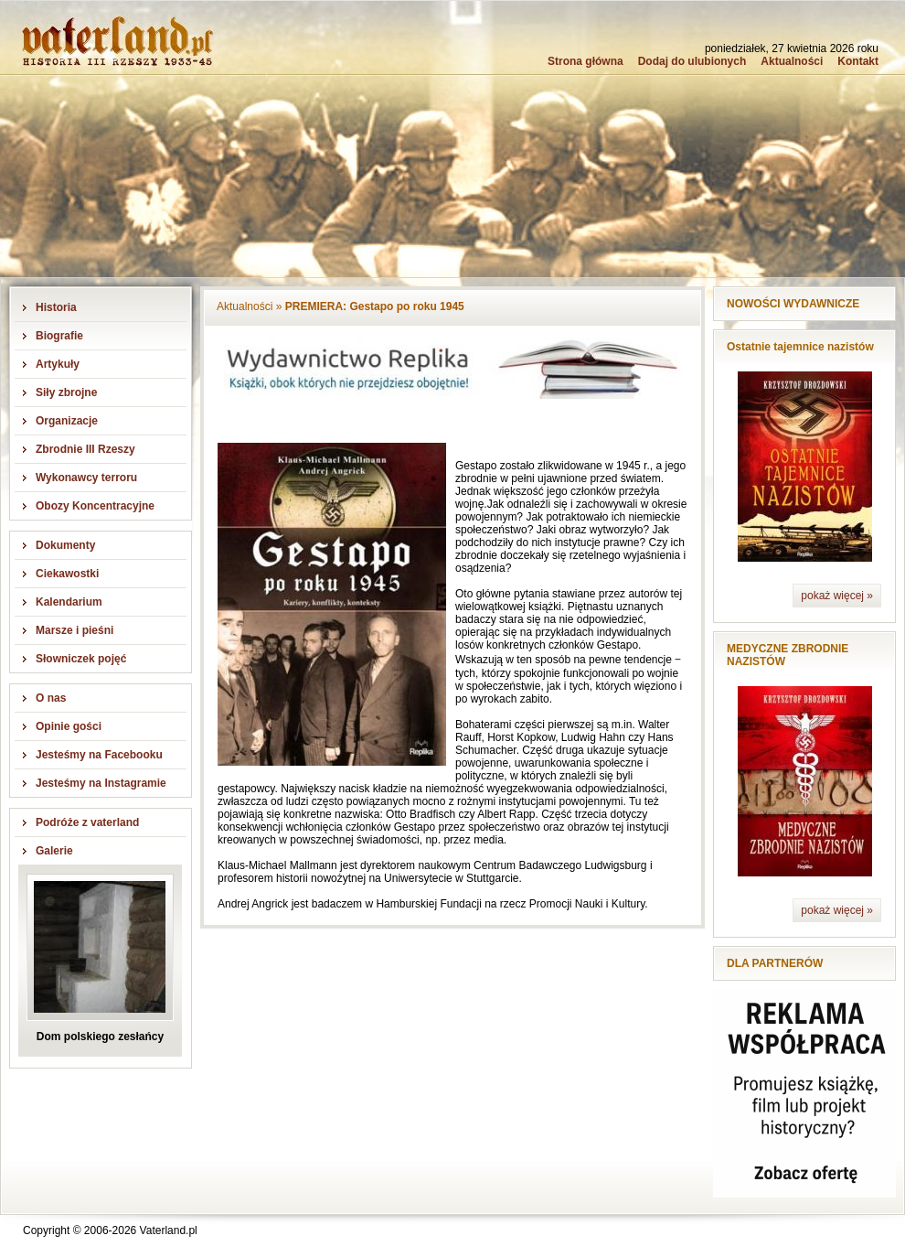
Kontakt (857, 61)
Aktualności (792, 61)
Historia (56, 307)
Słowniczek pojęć (81, 658)
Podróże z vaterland (87, 822)
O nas (51, 698)
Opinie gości (68, 726)
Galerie (54, 850)
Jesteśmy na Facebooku (99, 754)
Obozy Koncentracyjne (95, 506)
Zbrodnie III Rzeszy (85, 449)
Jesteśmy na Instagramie (101, 783)
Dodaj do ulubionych (692, 61)
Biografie (59, 335)
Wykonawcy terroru (86, 477)
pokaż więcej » (837, 595)
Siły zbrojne (66, 392)
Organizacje (67, 420)
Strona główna (585, 61)
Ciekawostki (67, 573)
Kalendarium (69, 602)
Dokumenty (65, 545)
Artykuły (58, 364)
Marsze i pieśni (74, 630)
